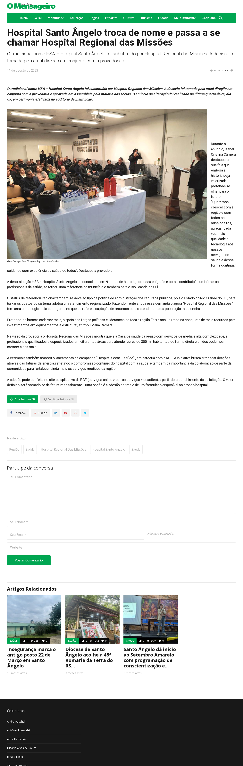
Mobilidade (55, 18)
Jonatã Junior (15, 745)
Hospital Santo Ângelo (108, 437)
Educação (76, 18)
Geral (38, 18)
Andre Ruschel (16, 709)
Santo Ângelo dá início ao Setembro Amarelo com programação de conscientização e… (150, 645)
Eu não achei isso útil (59, 399)
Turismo (146, 18)
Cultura (129, 18)
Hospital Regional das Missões (63, 437)
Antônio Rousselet (18, 718)
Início (24, 18)
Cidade (163, 18)
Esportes (111, 18)
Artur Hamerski (16, 727)
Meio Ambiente (185, 18)
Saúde (30, 437)
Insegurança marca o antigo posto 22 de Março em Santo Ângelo (31, 645)
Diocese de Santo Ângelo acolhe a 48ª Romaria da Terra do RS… (89, 645)
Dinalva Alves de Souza (21, 736)
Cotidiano (209, 18)
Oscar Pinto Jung (17, 753)
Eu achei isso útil (22, 399)
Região (94, 18)
